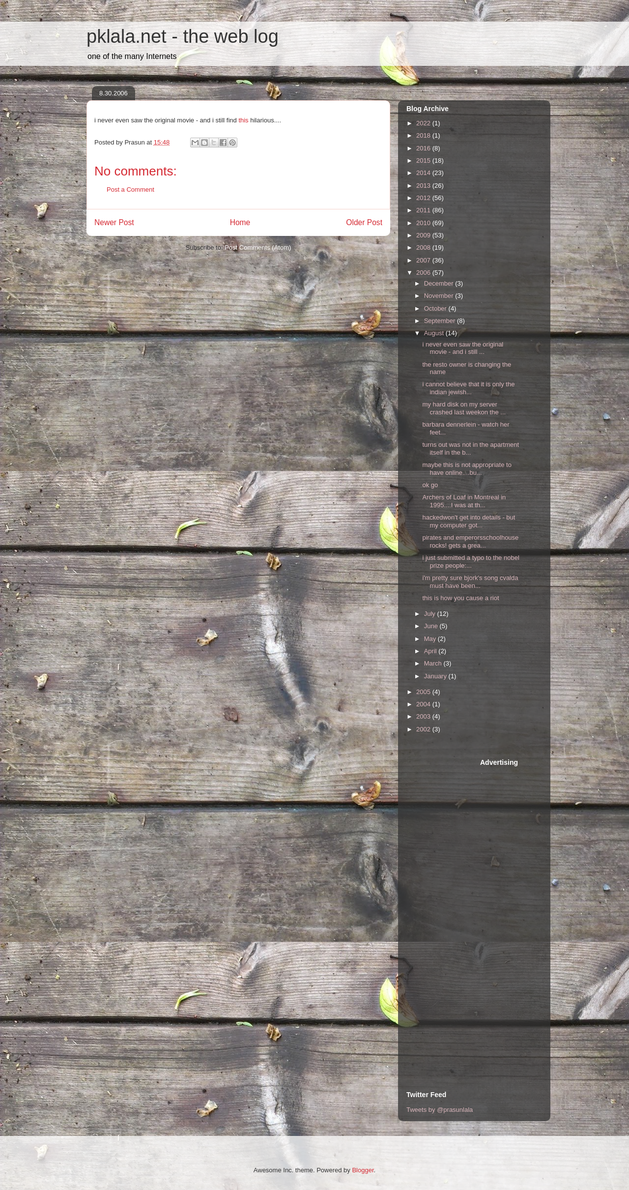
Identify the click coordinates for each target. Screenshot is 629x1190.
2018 (424, 135)
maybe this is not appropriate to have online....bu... (466, 468)
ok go (430, 485)
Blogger (362, 1170)
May (431, 638)
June (432, 626)
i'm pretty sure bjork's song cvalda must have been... (470, 581)
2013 (424, 185)
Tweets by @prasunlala (439, 1109)
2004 (424, 704)
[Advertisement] (445, 905)
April (431, 651)
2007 (424, 260)
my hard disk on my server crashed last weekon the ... (464, 408)
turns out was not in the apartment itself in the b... (470, 448)
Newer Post (114, 222)
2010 (424, 223)
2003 (424, 716)
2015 (424, 160)
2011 (424, 210)
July (430, 613)
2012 (424, 198)
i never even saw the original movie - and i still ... (462, 348)
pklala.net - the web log (182, 36)
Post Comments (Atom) (258, 247)
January (436, 676)
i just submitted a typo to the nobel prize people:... (470, 561)
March (434, 663)
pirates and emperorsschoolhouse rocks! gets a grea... (470, 541)
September (440, 320)
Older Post (364, 222)
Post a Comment (130, 189)
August (435, 333)
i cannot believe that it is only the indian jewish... (468, 388)
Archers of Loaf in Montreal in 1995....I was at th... (464, 501)
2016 (424, 148)
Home (240, 222)
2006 (424, 272)
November (440, 295)
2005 (424, 692)
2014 (424, 172)
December (440, 283)
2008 (424, 247)
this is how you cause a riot (460, 598)
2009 (424, 235)
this (244, 120)
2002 (424, 729)
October (436, 308)
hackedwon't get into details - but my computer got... (468, 521)
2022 (424, 123)
